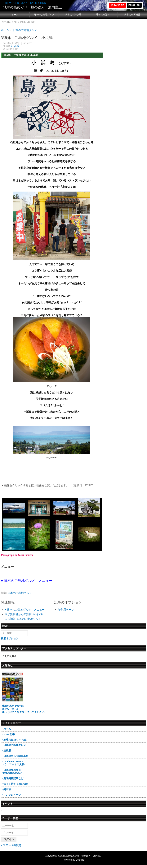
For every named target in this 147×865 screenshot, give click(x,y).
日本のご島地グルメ (44, 14)
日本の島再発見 (132, 14)
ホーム (14, 14)
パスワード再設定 (11, 845)
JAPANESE (117, 5)
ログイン (8, 839)
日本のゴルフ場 (73, 14)
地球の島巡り (103, 14)
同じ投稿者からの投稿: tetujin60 (23, 614)
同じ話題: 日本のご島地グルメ (23, 618)
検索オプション (9, 638)
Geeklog (80, 859)
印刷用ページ (66, 609)
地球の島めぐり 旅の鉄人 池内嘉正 (32, 7)
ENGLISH (134, 5)
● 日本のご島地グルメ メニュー (25, 609)
